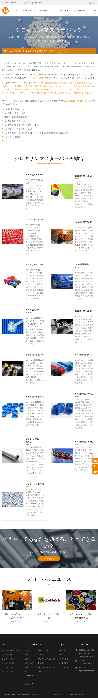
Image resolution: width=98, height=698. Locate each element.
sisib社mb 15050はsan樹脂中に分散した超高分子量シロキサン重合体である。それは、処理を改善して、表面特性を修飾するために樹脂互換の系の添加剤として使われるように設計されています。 (84, 458)
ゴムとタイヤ (43, 671)
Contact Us (84, 644)
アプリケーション (29, 11)
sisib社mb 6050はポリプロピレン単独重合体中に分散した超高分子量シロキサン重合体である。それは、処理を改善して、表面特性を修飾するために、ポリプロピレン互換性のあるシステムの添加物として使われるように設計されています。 (35, 284)
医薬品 (40, 655)
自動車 (27, 659)
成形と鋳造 (29, 684)
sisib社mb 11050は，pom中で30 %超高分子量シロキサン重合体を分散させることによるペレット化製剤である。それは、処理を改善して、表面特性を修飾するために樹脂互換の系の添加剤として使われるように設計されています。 (84, 413)
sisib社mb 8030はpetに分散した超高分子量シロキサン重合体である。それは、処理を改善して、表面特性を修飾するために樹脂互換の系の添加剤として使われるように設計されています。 (35, 371)
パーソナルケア (44, 650)
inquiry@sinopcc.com (35, 3)
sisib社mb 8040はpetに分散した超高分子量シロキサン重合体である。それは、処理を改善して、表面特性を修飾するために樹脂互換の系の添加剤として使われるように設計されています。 (84, 371)
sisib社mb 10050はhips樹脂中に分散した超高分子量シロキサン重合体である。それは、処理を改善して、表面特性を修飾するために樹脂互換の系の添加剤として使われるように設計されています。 (35, 413)
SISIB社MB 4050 (34, 219)
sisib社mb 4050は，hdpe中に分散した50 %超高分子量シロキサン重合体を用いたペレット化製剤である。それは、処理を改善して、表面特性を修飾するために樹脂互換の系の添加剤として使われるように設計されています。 (35, 239)
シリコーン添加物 (37, 78)
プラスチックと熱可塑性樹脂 (46, 661)
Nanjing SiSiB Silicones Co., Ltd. (22, 694)
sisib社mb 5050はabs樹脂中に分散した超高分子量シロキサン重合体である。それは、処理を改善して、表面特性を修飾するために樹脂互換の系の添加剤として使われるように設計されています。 (84, 239)
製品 (17, 11)
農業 (26, 655)
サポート (44, 11)
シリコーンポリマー (9, 671)
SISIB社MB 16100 (35, 484)
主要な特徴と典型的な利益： (77, 101)
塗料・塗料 (29, 663)
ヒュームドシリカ (8, 667)
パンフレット (63, 667)
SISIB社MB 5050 (83, 222)
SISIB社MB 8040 (83, 354)
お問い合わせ (79, 11)
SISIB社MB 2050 (83, 176)
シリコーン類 (63, 659)
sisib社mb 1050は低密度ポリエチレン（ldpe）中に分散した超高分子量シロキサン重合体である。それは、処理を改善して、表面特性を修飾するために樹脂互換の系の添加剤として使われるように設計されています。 (35, 194)
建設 (26, 667)
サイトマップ (58, 694)
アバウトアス (64, 11)
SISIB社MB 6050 (34, 264)
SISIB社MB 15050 (84, 441)
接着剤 (27, 650)
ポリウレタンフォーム (46, 667)
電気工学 (28, 671)
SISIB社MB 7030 (83, 311)
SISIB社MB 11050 (84, 394)
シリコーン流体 (25, 51)
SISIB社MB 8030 (34, 354)
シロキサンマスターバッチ (43, 51)
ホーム (9, 51)
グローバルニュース (49, 579)
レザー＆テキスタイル (31, 678)
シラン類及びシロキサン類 (12, 650)
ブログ (53, 11)
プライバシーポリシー (75, 694)
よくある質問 (63, 663)
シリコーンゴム (8, 659)
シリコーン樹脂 (8, 663)
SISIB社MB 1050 (34, 174)
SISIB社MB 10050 (35, 396)
